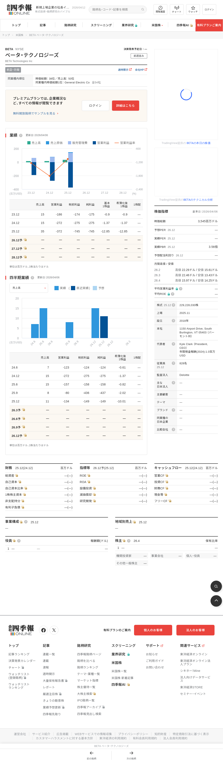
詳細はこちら (125, 105)
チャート (176, 9)
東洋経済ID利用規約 (113, 738)
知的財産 (160, 734)
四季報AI (182, 25)
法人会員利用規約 (175, 738)
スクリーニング (98, 25)
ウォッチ (193, 9)
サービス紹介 (41, 734)
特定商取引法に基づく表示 (191, 734)
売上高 (17, 287)
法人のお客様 (195, 630)
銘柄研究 (69, 25)
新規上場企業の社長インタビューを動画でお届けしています (53, 7)
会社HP (141, 69)
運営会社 (20, 734)
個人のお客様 (153, 630)
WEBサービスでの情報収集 (93, 734)
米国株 (154, 25)
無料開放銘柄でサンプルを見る (34, 113)
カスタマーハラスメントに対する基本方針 (64, 738)
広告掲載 (63, 734)
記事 (41, 25)
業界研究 (126, 25)
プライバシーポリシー (133, 734)
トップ (14, 25)
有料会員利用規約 (145, 738)
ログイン (209, 9)
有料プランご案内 (209, 25)
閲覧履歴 (160, 9)
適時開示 (125, 69)
